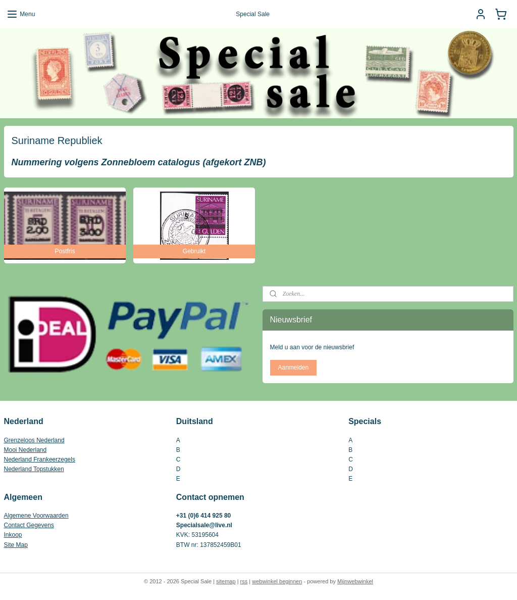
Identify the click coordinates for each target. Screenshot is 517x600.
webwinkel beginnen (277, 581)
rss (244, 581)
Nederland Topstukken (34, 469)
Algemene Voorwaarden (36, 515)
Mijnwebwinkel (355, 581)
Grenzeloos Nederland (34, 440)
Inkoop (13, 534)
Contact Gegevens (29, 525)
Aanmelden (293, 367)
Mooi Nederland (25, 449)
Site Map (16, 544)
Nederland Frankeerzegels (39, 459)
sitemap (226, 581)
